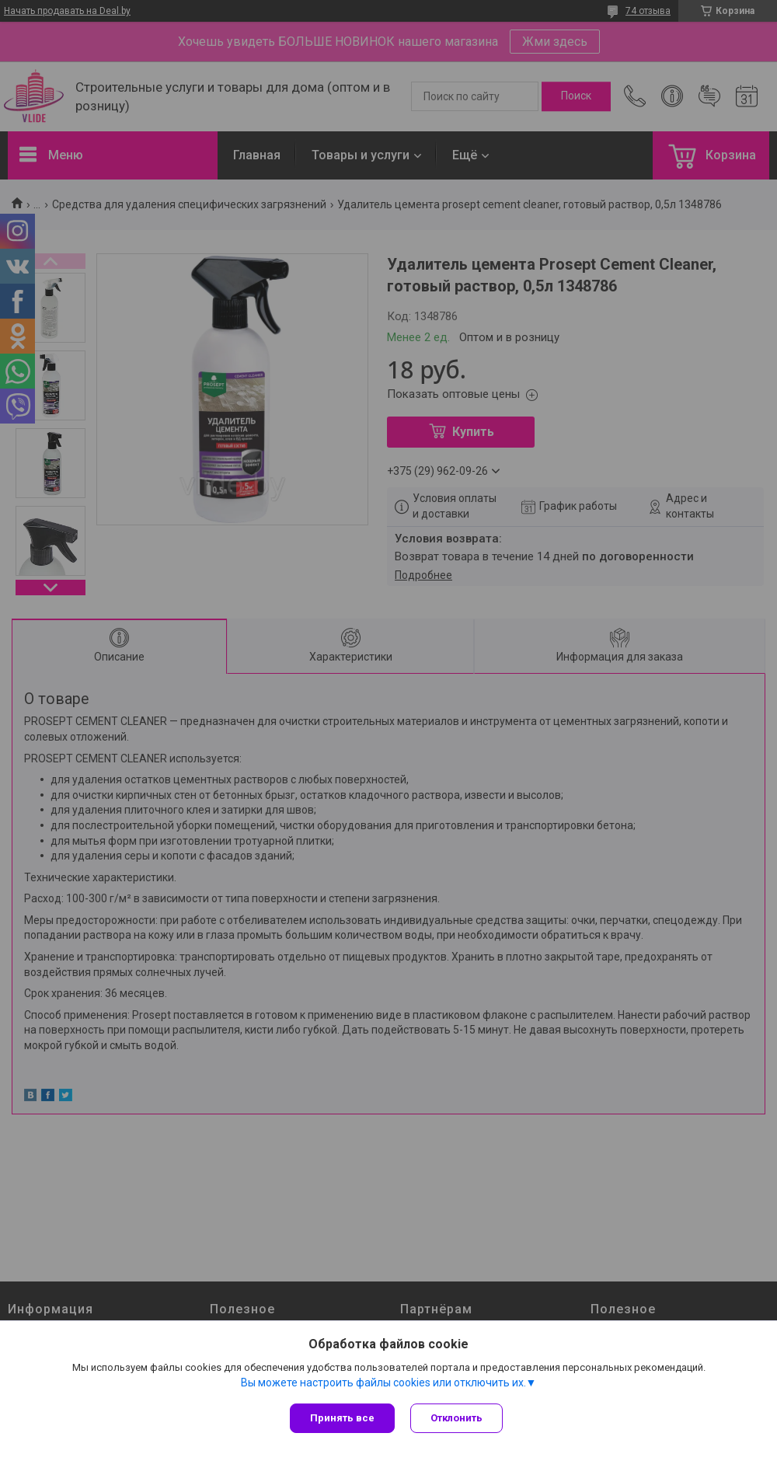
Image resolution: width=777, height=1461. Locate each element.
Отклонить (456, 1418)
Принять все (342, 1418)
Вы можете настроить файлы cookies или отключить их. (383, 1382)
